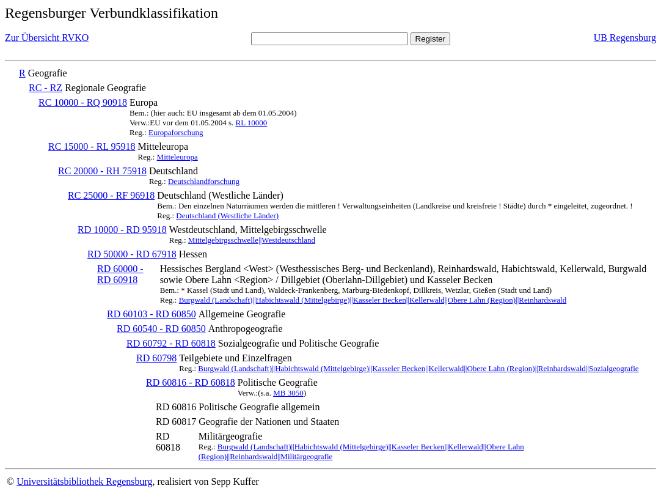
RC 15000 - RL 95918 (92, 146)
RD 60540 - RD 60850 (161, 328)
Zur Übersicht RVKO (47, 37)
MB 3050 (288, 392)
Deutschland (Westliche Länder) (227, 215)
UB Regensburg (625, 37)
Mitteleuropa (177, 156)
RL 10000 (251, 122)
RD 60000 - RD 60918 (120, 274)
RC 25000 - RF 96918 (111, 195)
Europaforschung (175, 132)
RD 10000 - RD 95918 (122, 229)
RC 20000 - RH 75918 (102, 171)
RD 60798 (156, 358)
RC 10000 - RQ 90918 (82, 102)
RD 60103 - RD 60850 (151, 314)
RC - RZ (45, 88)
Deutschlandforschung (203, 181)
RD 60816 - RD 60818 (190, 382)
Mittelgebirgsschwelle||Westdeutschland (251, 240)
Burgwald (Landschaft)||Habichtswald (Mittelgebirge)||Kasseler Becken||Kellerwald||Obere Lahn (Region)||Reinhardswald (373, 299)
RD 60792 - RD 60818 (171, 343)
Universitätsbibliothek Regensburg (84, 481)
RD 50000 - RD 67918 (132, 254)
